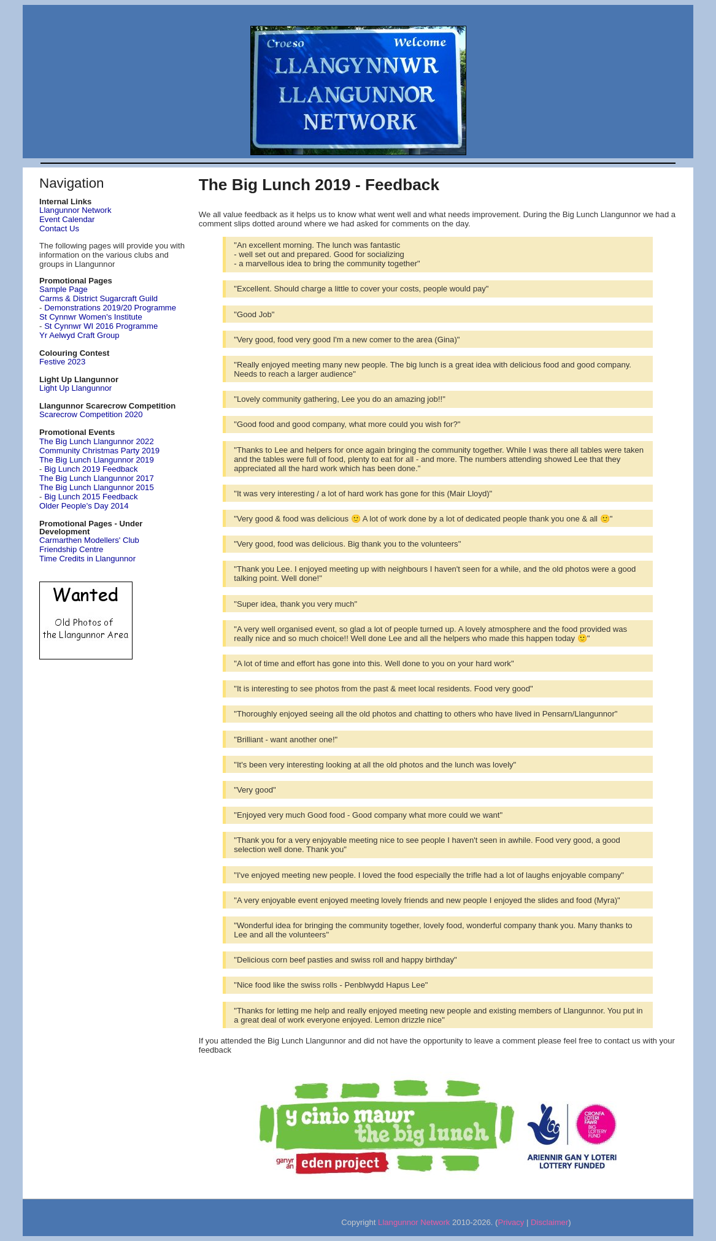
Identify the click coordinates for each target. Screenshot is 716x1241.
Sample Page (63, 289)
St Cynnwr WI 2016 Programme (101, 326)
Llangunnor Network (75, 210)
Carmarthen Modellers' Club (89, 540)
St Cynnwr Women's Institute (90, 316)
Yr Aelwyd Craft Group (79, 335)
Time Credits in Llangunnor (87, 558)
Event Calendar (66, 219)
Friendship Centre (71, 549)
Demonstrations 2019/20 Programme (110, 307)
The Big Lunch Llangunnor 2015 (96, 487)
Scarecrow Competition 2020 (90, 414)
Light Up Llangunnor (75, 388)
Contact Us (59, 228)
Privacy (511, 1222)
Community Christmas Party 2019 (99, 450)
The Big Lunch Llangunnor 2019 (96, 459)
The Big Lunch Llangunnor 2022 (96, 441)
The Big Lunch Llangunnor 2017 (96, 478)
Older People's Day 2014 (83, 505)
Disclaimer (549, 1222)
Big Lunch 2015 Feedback (90, 496)
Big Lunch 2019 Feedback (90, 469)
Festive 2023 (62, 361)
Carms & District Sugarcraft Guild (98, 298)
